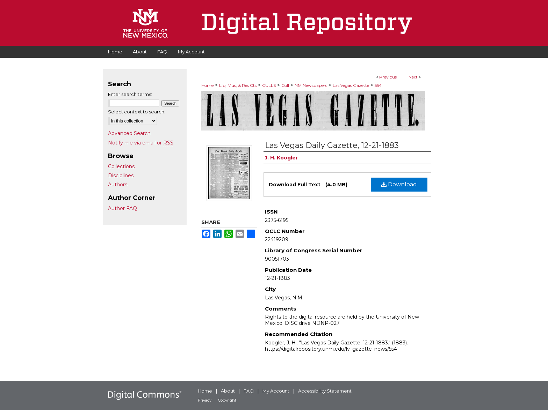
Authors (117, 184)
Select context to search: (136, 111)
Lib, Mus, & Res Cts (238, 85)
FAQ (249, 391)
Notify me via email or (140, 143)
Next (413, 77)
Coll (285, 85)
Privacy (204, 400)
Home (207, 85)
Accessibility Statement (325, 391)
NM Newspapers (311, 85)
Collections (121, 166)
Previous (388, 77)
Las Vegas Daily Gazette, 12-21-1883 (332, 145)
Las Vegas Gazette (351, 85)
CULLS (269, 85)
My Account (275, 391)
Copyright (227, 400)
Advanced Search (129, 133)
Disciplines (121, 175)
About (228, 391)
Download (399, 184)
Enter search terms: (130, 94)
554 (378, 85)
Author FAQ (122, 208)
